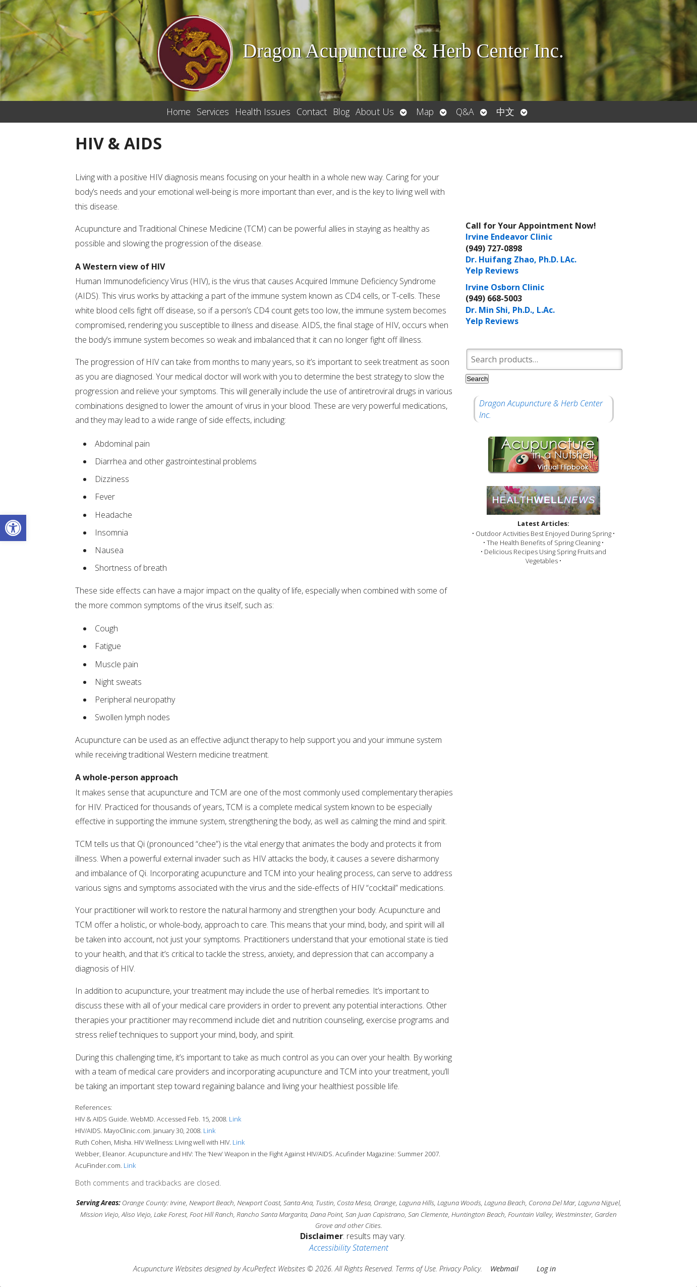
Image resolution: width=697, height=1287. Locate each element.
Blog (341, 111)
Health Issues (263, 111)
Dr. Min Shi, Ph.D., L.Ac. (510, 309)
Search (477, 379)
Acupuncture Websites (167, 1268)
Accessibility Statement (348, 1247)
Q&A (465, 111)
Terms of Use (415, 1268)
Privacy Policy (460, 1268)
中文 (505, 111)
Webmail (504, 1268)
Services (213, 111)
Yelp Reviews (492, 270)
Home (178, 111)
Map (425, 111)
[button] (13, 528)
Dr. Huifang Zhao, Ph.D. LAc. (521, 259)
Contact (312, 111)
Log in (546, 1268)
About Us (375, 111)
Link (235, 1118)
